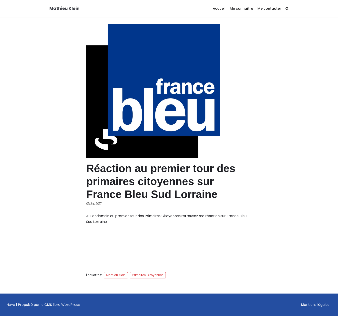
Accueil (219, 8)
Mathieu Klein (115, 275)
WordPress (70, 304)
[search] (287, 9)
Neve (10, 304)
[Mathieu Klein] (64, 8)
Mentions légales (315, 304)
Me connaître (241, 8)
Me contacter (269, 8)
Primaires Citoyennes (147, 275)
